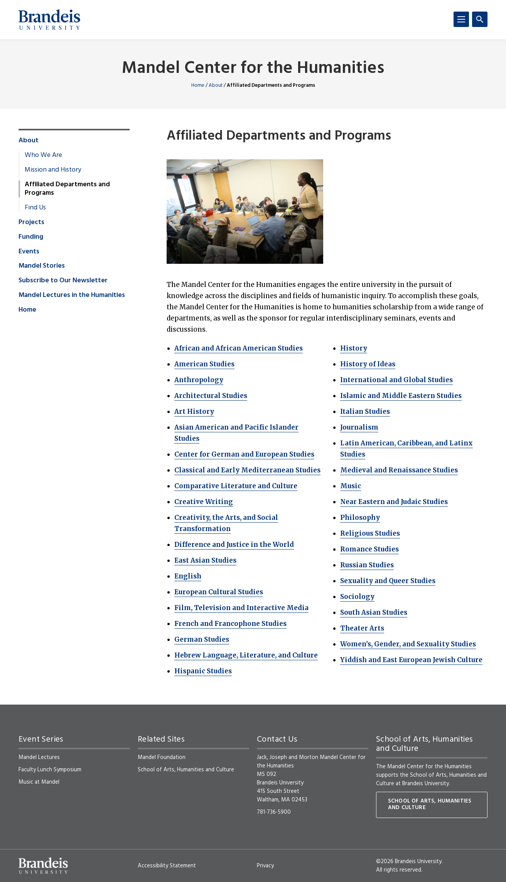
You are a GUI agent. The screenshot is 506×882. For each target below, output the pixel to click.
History (353, 348)
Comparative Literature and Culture (235, 486)
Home (197, 85)
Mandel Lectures (39, 757)
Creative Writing (203, 501)
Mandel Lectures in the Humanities (72, 295)
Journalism (359, 427)
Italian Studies (365, 411)
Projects (31, 222)
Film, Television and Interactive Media (241, 608)
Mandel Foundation (162, 757)
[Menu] (461, 19)
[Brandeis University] (49, 19)
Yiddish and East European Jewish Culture (411, 660)
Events (29, 252)
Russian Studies (367, 565)
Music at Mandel (39, 782)
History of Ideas (367, 364)
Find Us (35, 208)
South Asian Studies (373, 612)
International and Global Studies (396, 380)
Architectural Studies (210, 395)
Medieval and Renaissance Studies (399, 470)
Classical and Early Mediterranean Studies (247, 470)
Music (350, 486)
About (216, 85)
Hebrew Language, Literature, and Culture (246, 655)
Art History (194, 411)
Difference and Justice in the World (234, 544)
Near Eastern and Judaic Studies (394, 501)
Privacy (265, 865)
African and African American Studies (238, 348)
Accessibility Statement (167, 865)
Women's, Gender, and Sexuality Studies (408, 644)
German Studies (201, 639)
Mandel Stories (42, 266)
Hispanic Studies (203, 671)
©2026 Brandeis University (409, 861)
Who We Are (43, 155)
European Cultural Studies (218, 592)
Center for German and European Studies (244, 454)
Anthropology (198, 380)
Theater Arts (362, 628)
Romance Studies (369, 549)
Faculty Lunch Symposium (50, 769)
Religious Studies (370, 533)
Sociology (357, 596)
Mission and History (53, 170)
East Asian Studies (205, 560)
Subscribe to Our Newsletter (63, 281)
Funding (31, 237)
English (187, 576)
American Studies (204, 364)
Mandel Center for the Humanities (253, 68)
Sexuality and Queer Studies (387, 581)
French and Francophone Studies (230, 623)
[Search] (479, 19)
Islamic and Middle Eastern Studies (401, 395)
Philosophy (360, 517)
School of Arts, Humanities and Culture (186, 769)
